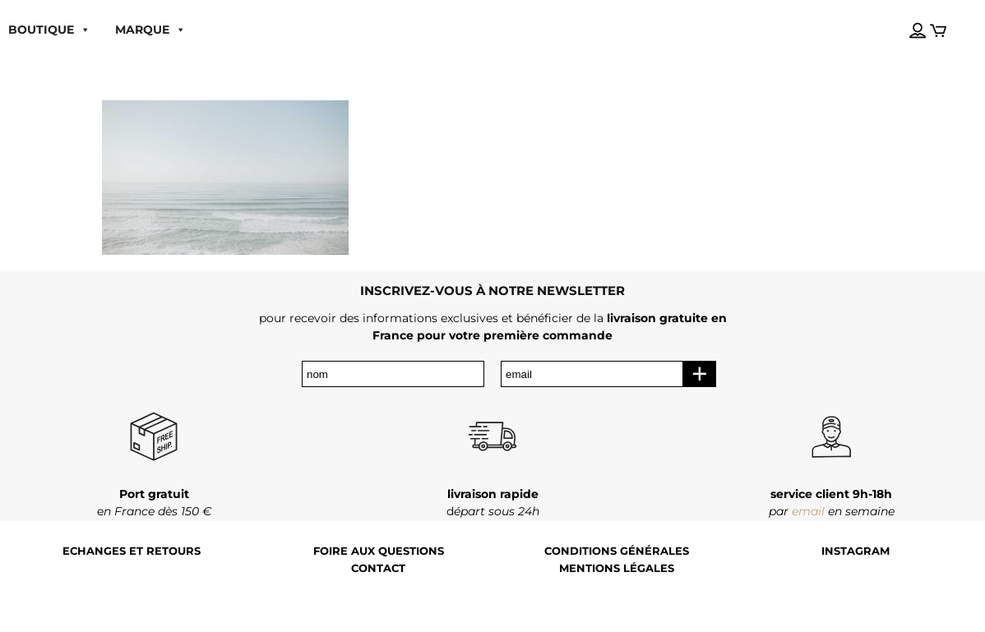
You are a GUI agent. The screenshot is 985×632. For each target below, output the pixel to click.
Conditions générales (616, 551)
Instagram (855, 551)
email (808, 511)
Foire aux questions (378, 551)
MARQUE (150, 29)
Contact (378, 568)
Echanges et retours (131, 551)
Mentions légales (616, 568)
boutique (49, 29)
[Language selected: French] (902, 15)
